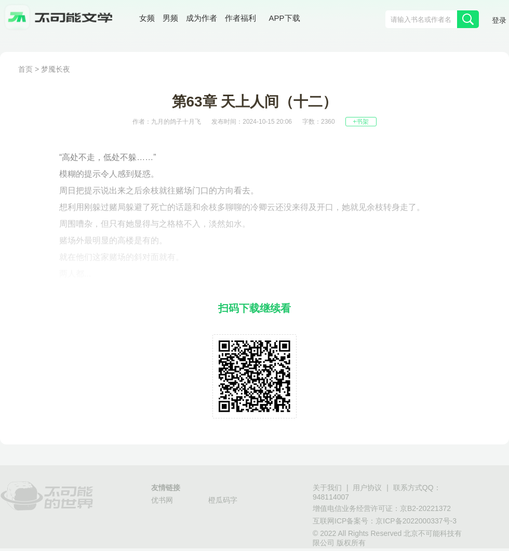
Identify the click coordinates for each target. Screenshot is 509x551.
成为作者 (201, 18)
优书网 (162, 500)
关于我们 (327, 487)
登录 (499, 20)
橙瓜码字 (222, 500)
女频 (147, 18)
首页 (25, 69)
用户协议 (367, 487)
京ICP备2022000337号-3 (416, 521)
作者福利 (240, 18)
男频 (170, 18)
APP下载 (284, 18)
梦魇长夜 (55, 69)
